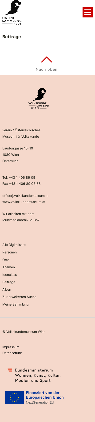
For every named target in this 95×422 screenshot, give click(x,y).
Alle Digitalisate (14, 245)
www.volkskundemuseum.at (23, 202)
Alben (6, 289)
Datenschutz (12, 353)
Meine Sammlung (15, 304)
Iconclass (9, 275)
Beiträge (8, 282)
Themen (8, 267)
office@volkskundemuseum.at (25, 196)
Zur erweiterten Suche (19, 297)
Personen (9, 252)
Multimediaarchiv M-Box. (21, 220)
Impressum (10, 347)
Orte (5, 260)
